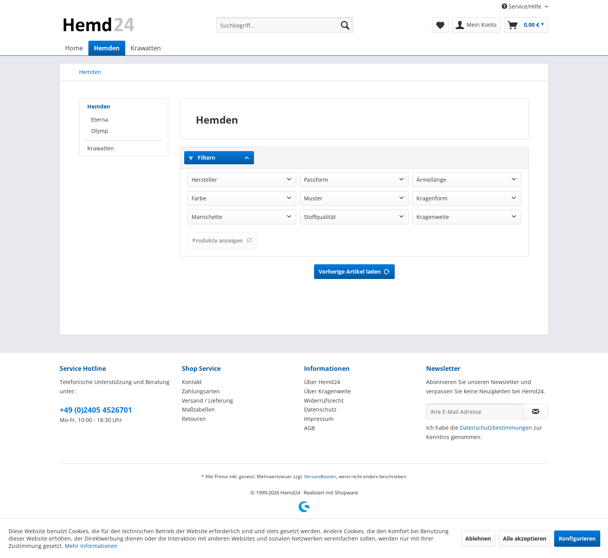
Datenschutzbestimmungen (496, 427)
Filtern (202, 157)
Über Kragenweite (327, 391)
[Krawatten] (145, 48)
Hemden (98, 106)
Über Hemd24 (322, 382)
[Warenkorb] (526, 25)
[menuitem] (284, 25)
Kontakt (192, 382)
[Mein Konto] (476, 25)
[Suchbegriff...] (284, 25)
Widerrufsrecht (324, 400)
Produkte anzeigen (222, 240)
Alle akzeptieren (524, 538)
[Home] (74, 48)
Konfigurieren (577, 538)
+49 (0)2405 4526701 (96, 410)
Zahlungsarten (201, 391)
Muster (313, 198)
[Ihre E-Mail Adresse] (475, 411)
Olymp (99, 130)
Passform (316, 179)
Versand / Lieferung (207, 400)
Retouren (194, 418)
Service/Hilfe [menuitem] (522, 6)
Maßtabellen (198, 409)
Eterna (99, 119)
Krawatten (100, 148)
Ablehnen (478, 538)
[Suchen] (345, 25)
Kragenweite (432, 216)
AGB (309, 428)
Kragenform (431, 198)
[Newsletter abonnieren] (535, 411)
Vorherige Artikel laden (354, 270)
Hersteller (204, 179)
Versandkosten (320, 476)
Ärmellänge (431, 179)
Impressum (318, 418)
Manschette (207, 216)
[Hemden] (106, 48)
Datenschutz (320, 409)
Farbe (199, 198)
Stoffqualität (320, 216)
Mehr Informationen (91, 545)
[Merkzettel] (440, 25)
